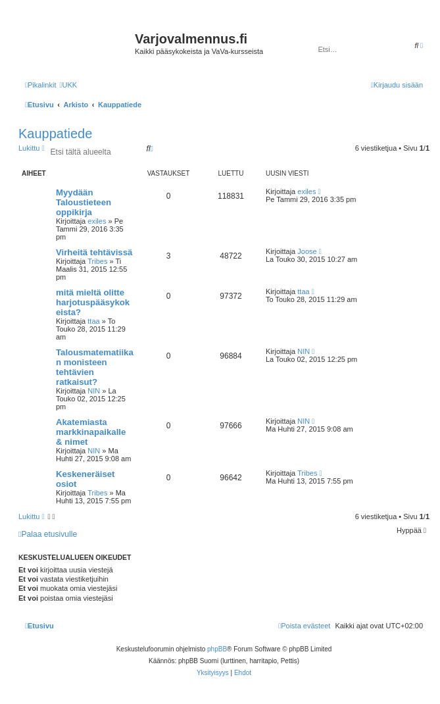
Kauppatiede (55, 133)
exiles (96, 221)
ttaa (93, 321)
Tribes (97, 261)
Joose (306, 251)
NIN (93, 391)
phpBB (217, 649)
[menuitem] (68, 85)
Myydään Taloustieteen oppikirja (83, 202)
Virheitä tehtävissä (94, 252)
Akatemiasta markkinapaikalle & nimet (91, 432)
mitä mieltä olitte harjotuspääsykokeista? (93, 302)
